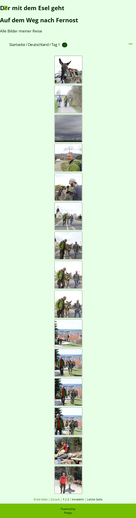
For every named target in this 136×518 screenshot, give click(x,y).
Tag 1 (55, 44)
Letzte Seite (94, 499)
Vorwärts (78, 499)
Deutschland (38, 44)
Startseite (17, 44)
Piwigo (68, 513)
